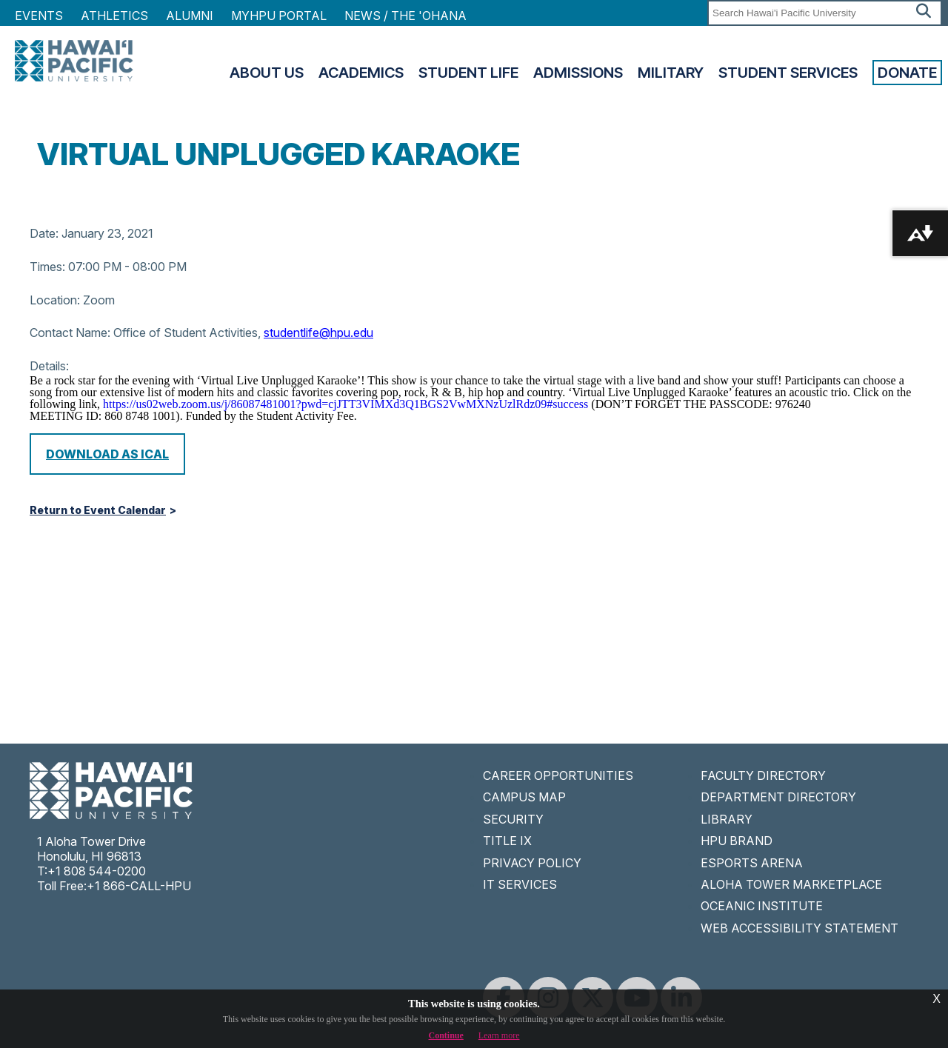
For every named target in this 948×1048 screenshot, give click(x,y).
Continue (446, 1035)
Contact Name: (70, 332)
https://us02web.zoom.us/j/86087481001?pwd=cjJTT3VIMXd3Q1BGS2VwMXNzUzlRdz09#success (345, 404)
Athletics (114, 15)
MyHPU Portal (279, 15)
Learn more (499, 1035)
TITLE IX (507, 840)
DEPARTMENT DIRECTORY (778, 797)
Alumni (189, 15)
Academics (361, 72)
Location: (55, 300)
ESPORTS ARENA (752, 862)
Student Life (468, 72)
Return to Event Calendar (98, 510)
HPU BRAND (736, 840)
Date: (44, 233)
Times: (47, 266)
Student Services (788, 72)
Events (39, 15)
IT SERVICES (520, 884)
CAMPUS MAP (524, 797)
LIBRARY (726, 819)
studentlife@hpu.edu (318, 332)
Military (671, 72)
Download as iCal (107, 454)
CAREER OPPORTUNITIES (558, 775)
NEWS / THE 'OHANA (405, 15)
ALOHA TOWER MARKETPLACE (791, 884)
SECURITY (513, 819)
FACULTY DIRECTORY (763, 775)
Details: (49, 365)
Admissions (578, 72)
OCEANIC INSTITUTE (762, 905)
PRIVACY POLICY (532, 862)
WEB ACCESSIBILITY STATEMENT (799, 928)
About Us (267, 72)
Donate (907, 72)
